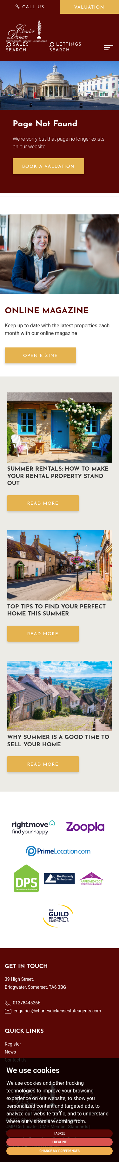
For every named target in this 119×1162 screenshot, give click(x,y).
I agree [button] (59, 1133)
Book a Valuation (48, 166)
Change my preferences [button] (59, 1151)
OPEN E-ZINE (40, 356)
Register (13, 1044)
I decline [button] (59, 1142)
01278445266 (22, 1003)
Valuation (89, 7)
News (10, 1051)
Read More (42, 503)
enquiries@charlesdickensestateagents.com (53, 1010)
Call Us (30, 7)
